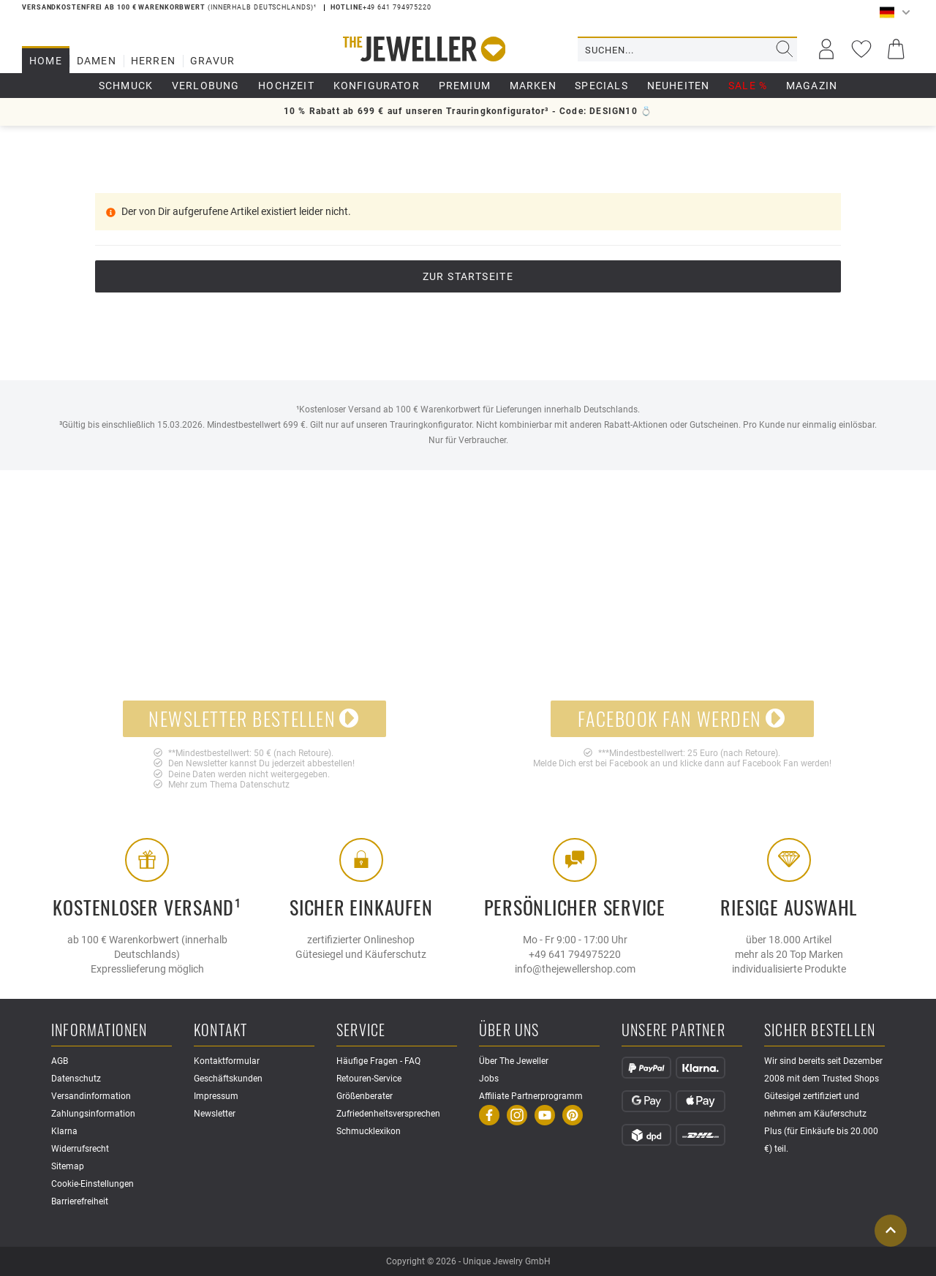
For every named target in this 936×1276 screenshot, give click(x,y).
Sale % (747, 85)
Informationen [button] (99, 1031)
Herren (153, 61)
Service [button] (360, 1031)
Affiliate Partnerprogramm (531, 1096)
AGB (59, 1061)
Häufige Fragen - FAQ (378, 1061)
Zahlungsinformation (93, 1114)
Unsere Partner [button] (673, 1031)
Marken (533, 85)
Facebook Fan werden (681, 718)
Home (45, 61)
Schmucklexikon (368, 1131)
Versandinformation (91, 1096)
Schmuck (126, 85)
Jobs (489, 1078)
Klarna (64, 1131)
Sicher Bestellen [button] (819, 1031)
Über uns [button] (509, 1031)
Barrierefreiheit (79, 1201)
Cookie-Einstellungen (92, 1184)
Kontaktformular (227, 1061)
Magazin (811, 85)
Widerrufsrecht (80, 1149)
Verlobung (206, 85)
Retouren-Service (368, 1078)
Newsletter (214, 1114)
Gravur (212, 61)
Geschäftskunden (228, 1078)
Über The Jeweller (513, 1061)
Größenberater (364, 1096)
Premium (465, 85)
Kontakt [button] (220, 1031)
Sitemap (67, 1166)
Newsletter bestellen (254, 718)
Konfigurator (376, 85)
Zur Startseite (468, 276)
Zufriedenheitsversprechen (388, 1114)
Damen (96, 61)
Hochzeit (286, 85)
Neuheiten (678, 85)
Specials (601, 85)
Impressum (216, 1096)
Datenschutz (265, 784)
